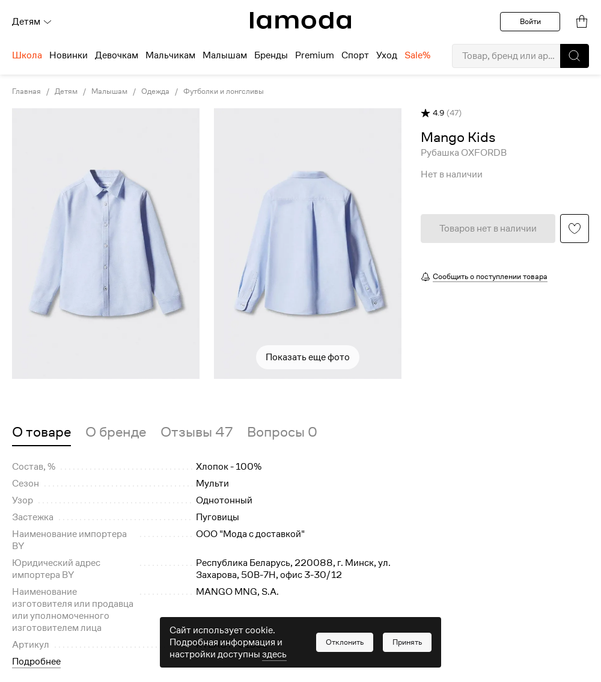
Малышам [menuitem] (225, 55)
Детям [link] (66, 91)
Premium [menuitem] (314, 55)
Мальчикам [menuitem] (170, 55)
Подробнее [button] (36, 662)
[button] (574, 56)
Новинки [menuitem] (68, 55)
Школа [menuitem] (27, 55)
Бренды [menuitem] (271, 55)
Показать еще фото (308, 357)
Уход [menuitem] (386, 55)
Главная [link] (26, 91)
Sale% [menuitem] (417, 55)
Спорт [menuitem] (355, 55)
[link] (300, 20)
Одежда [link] (155, 91)
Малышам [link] (109, 91)
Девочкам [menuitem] (116, 55)
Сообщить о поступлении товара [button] (490, 276)
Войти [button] (530, 21)
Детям (32, 22)
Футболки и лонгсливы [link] (223, 91)
